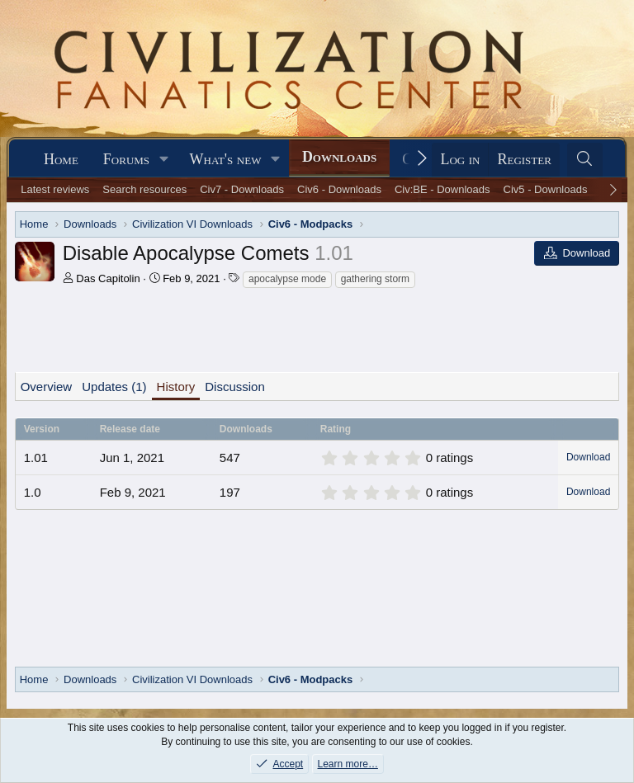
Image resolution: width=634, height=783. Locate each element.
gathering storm (375, 279)
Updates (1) (114, 387)
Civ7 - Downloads (242, 189)
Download (588, 457)
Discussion (235, 387)
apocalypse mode (287, 279)
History (176, 387)
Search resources (144, 189)
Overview (47, 387)
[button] (164, 160)
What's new (226, 159)
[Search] (585, 160)
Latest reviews (55, 189)
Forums (126, 159)
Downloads (339, 157)
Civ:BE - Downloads (442, 189)
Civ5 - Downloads (546, 189)
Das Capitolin (108, 278)
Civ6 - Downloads (339, 189)
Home (61, 159)
